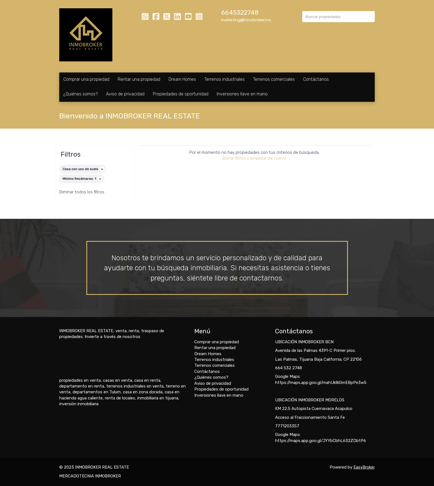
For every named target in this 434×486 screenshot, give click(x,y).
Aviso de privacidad (125, 94)
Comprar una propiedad (86, 79)
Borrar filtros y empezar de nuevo (254, 158)
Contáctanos (316, 79)
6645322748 (240, 12)
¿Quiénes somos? (80, 94)
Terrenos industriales (224, 79)
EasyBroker (364, 467)
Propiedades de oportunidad (180, 94)
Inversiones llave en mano (242, 94)
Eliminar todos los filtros (81, 191)
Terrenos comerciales (274, 79)
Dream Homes (182, 79)
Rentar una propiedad (139, 79)
